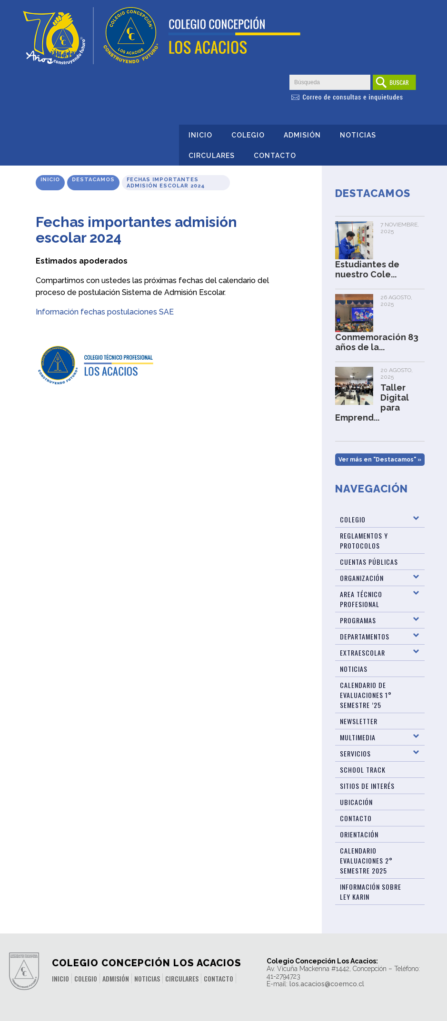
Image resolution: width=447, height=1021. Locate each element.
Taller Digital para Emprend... (372, 402)
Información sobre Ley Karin (370, 892)
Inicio (200, 135)
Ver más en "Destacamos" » (379, 459)
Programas (358, 620)
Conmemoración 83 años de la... (376, 342)
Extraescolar (362, 653)
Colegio (248, 135)
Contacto (275, 155)
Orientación (359, 834)
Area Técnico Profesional (361, 599)
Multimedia (358, 737)
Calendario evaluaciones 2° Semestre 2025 (366, 860)
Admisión (302, 135)
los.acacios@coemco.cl (326, 984)
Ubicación (356, 802)
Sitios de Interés (367, 786)
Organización (362, 578)
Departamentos (364, 636)
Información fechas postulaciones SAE (105, 311)
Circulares (212, 155)
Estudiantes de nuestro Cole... (367, 269)
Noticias (358, 135)
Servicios (355, 753)
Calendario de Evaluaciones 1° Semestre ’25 (366, 695)
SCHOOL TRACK (363, 770)
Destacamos (93, 180)
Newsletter (358, 721)
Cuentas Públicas (369, 562)
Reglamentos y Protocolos (364, 540)
